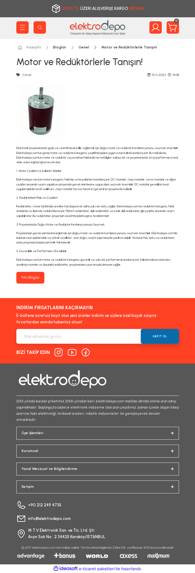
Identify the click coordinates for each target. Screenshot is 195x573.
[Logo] (97, 27)
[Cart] (173, 27)
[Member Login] (155, 27)
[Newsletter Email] (97, 336)
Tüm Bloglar (30, 277)
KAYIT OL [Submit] (160, 336)
